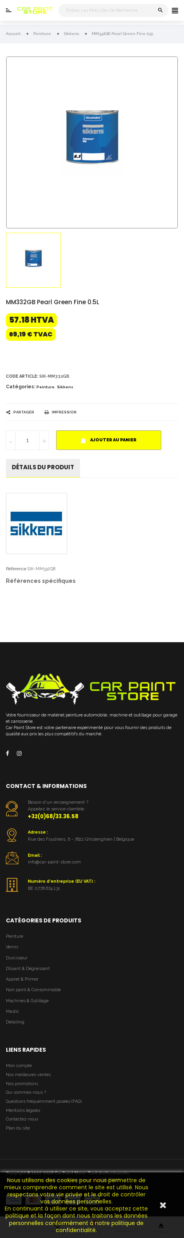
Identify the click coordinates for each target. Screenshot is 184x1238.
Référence (16, 568)
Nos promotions (22, 1083)
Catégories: (20, 386)
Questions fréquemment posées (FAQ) (44, 1101)
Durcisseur (16, 958)
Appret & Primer (22, 979)
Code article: (22, 376)
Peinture (45, 387)
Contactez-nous (22, 1119)
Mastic (12, 1011)
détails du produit (43, 467)
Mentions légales (23, 1110)
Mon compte (19, 1065)
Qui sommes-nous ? (26, 1092)
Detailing (15, 1022)
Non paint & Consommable (33, 989)
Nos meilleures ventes (28, 1074)
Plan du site (18, 1128)
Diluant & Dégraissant (28, 968)
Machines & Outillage (27, 1000)
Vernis (12, 947)
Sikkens (65, 387)
